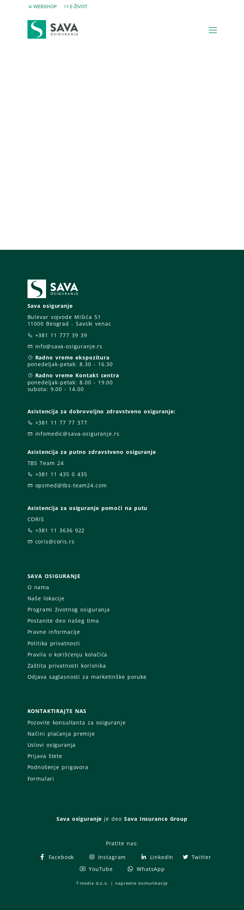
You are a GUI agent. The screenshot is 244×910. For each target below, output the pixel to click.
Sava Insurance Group (156, 818)
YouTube (96, 868)
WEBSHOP (45, 6)
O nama (38, 587)
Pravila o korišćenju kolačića (67, 654)
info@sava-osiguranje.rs (69, 346)
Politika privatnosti (53, 643)
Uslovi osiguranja (51, 744)
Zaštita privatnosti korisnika (66, 665)
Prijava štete (44, 755)
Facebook (56, 857)
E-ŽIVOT (78, 6)
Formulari (41, 778)
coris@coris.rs (55, 541)
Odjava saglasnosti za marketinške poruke (87, 676)
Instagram (107, 857)
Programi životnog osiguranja (68, 609)
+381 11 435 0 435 (61, 474)
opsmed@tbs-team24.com (71, 485)
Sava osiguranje (79, 818)
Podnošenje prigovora (57, 767)
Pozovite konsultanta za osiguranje (76, 722)
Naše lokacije (46, 598)
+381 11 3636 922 (60, 530)
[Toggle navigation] (213, 30)
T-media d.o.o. (92, 883)
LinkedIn (156, 857)
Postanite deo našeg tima (63, 620)
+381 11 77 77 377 (61, 422)
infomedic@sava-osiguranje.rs (77, 433)
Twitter (196, 857)
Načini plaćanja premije (61, 733)
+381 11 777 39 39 (61, 335)
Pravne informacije (54, 631)
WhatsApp (146, 868)
